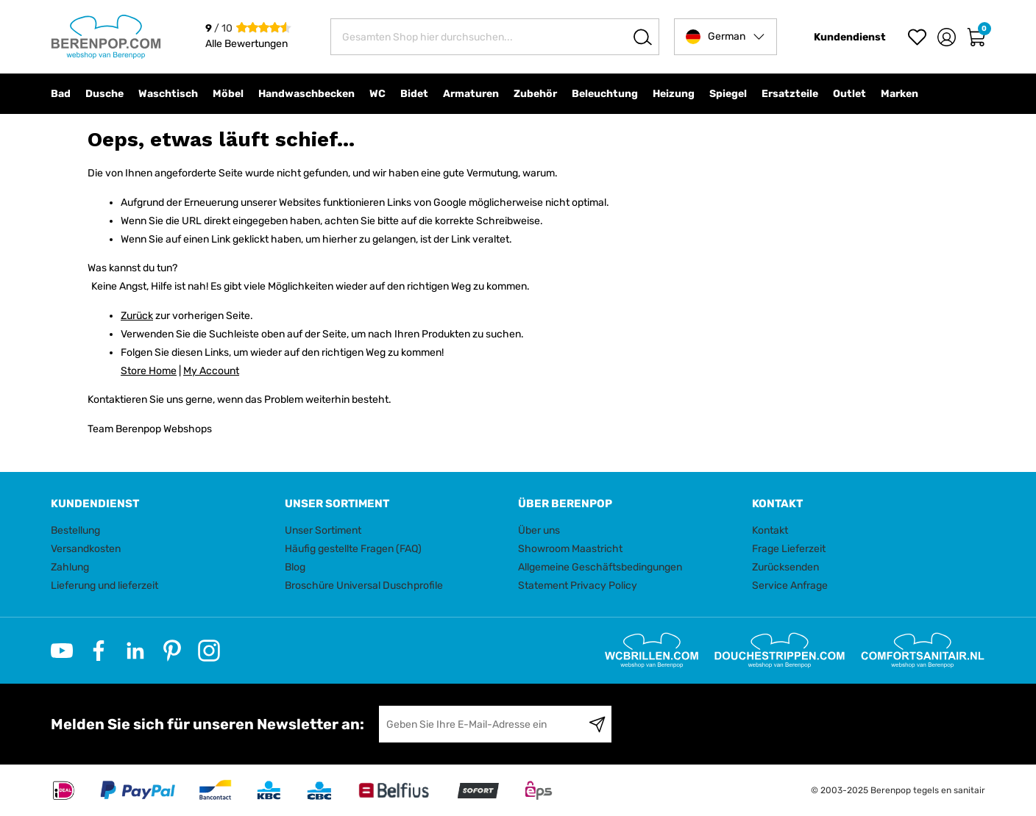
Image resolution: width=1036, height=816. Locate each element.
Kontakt (770, 530)
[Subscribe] (597, 724)
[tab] (162, 504)
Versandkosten (86, 549)
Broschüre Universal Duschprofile (364, 585)
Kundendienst (850, 37)
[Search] (643, 36)
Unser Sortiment (323, 530)
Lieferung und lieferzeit (104, 585)
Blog (295, 567)
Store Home (149, 371)
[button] (725, 36)
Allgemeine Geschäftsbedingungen (600, 567)
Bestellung (75, 530)
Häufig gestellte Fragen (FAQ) (353, 549)
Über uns (539, 530)
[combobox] (494, 36)
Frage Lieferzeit (789, 549)
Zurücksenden (785, 567)
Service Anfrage (790, 585)
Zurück (137, 315)
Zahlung (70, 567)
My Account (211, 371)
